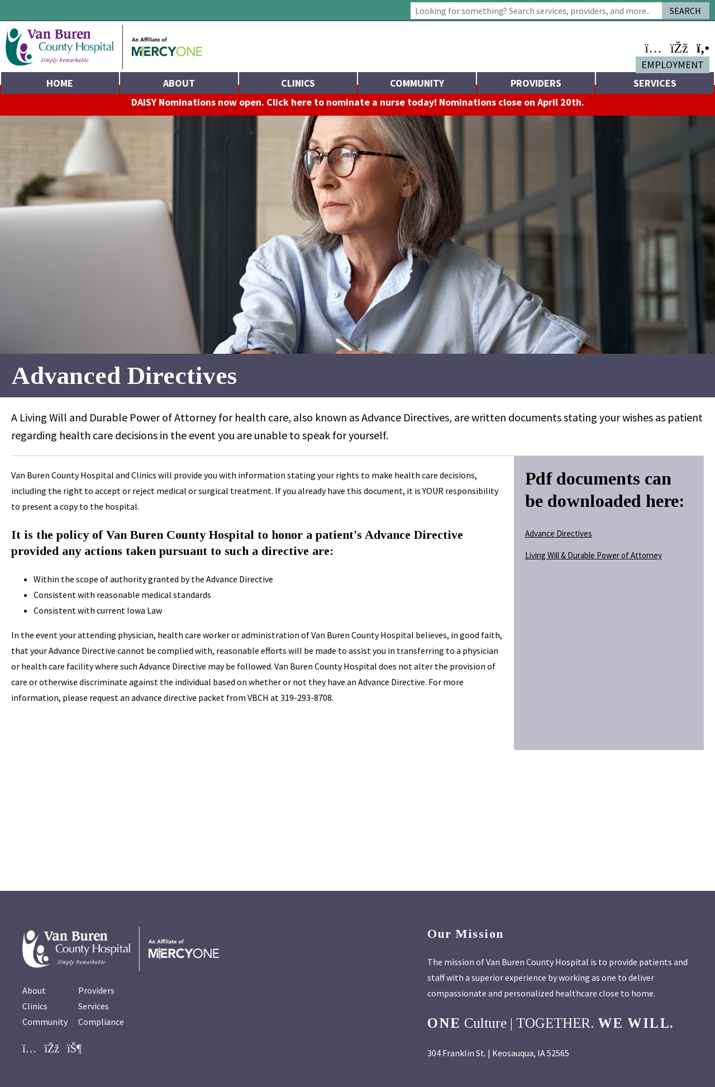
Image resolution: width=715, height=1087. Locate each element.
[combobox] (536, 10)
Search (685, 10)
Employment (672, 64)
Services (654, 83)
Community (417, 83)
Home (59, 83)
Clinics (298, 83)
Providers (536, 83)
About (179, 83)
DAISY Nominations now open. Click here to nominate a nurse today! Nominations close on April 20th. (357, 108)
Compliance (101, 1031)
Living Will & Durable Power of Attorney (593, 561)
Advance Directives (558, 539)
